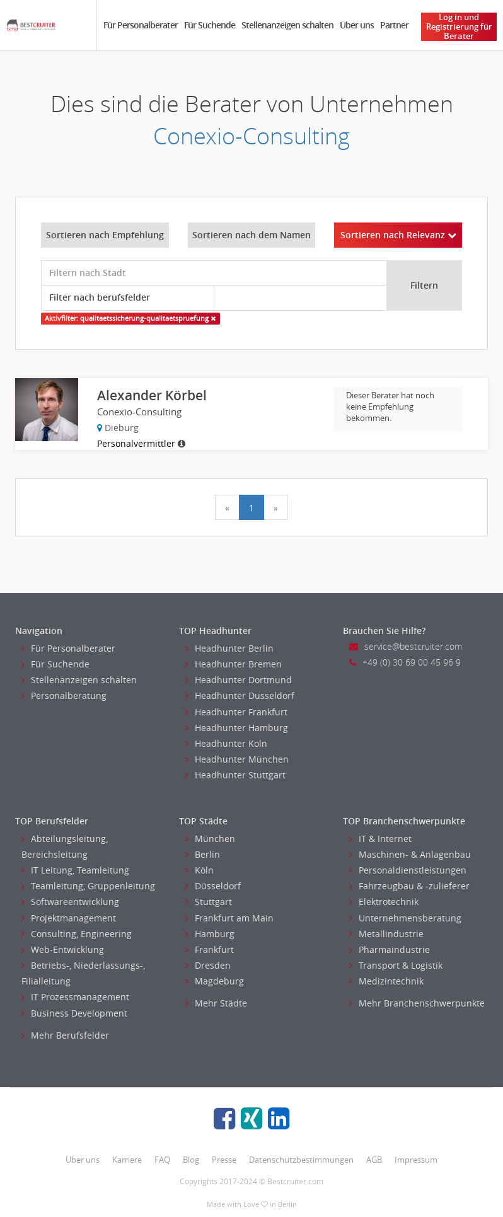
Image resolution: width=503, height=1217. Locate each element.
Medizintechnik (386, 981)
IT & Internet (380, 839)
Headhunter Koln (226, 743)
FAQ (162, 1159)
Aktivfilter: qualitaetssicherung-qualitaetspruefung (130, 318)
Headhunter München (237, 759)
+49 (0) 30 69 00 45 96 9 (405, 662)
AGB (374, 1159)
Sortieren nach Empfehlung (105, 235)
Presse (224, 1159)
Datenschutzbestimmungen (301, 1159)
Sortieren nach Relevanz (398, 235)
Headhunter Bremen (233, 664)
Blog (191, 1159)
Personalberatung (64, 695)
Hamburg (209, 934)
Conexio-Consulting (251, 135)
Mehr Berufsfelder (65, 1035)
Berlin (202, 854)
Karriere (127, 1159)
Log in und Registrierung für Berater (459, 27)
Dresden (208, 965)
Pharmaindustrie (389, 949)
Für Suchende (209, 25)
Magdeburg (214, 981)
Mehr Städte (216, 1003)
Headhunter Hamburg (236, 728)
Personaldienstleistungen (407, 870)
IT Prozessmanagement (75, 997)
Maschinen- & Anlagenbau (410, 854)
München (210, 839)
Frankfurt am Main (229, 918)
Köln (199, 870)
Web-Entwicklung (62, 949)
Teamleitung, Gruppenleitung (88, 886)
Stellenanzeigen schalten (287, 25)
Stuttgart (208, 902)
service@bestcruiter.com (405, 646)
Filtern (424, 285)
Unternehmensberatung (405, 918)
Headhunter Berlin (229, 648)
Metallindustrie (386, 934)
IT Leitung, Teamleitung (75, 870)
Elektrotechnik (384, 902)
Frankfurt (209, 949)
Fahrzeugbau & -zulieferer (409, 886)
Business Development (74, 1013)
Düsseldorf (213, 886)
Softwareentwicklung (70, 902)
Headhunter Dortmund (238, 680)
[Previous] (227, 507)
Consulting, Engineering (76, 934)
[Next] (275, 507)
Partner (394, 25)
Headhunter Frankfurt (236, 712)
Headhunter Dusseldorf (239, 695)
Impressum (416, 1159)
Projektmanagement (68, 918)
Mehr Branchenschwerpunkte (417, 1003)
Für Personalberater (140, 25)
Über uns (357, 25)
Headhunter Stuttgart (235, 775)
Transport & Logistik (395, 965)
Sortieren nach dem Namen (251, 235)
